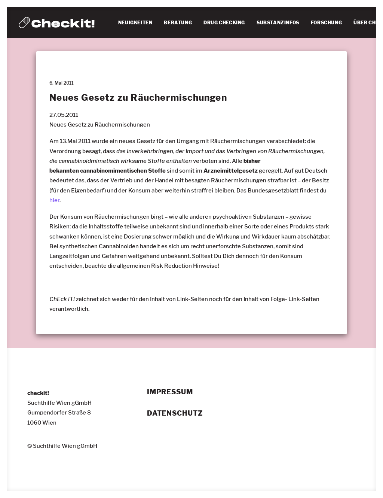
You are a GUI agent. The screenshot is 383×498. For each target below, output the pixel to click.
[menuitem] (135, 23)
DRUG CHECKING (224, 22)
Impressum (170, 392)
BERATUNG (178, 22)
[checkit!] (57, 22)
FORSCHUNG (326, 22)
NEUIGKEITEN (135, 22)
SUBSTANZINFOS (278, 22)
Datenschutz (175, 413)
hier (54, 200)
